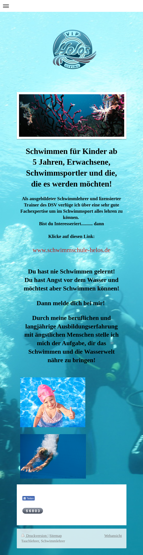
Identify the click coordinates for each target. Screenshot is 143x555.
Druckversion (34, 536)
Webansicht (113, 536)
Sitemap (55, 536)
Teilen (28, 498)
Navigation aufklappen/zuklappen (71, 6)
